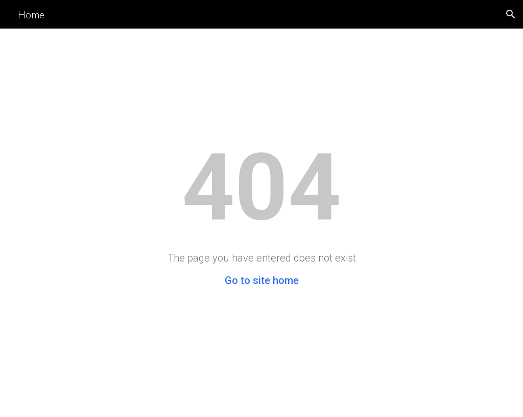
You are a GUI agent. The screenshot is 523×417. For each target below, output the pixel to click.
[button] (510, 14)
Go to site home (262, 280)
